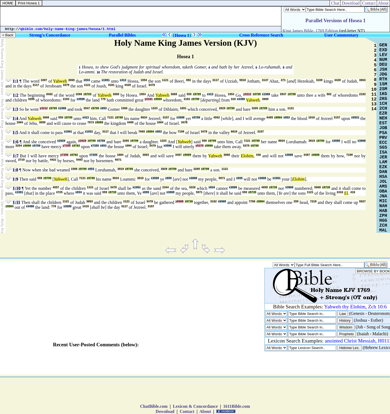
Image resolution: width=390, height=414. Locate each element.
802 (329, 94)
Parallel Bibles (122, 35)
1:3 (15, 109)
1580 (74, 169)
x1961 (106, 80)
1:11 (16, 202)
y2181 (149, 99)
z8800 (158, 99)
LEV (383, 55)
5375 (246, 145)
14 (373, 109)
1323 (154, 108)
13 (373, 104)
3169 (319, 80)
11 (373, 94)
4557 (56, 187)
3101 (111, 85)
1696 (79, 94)
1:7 (15, 156)
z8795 (320, 140)
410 (352, 192)
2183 (362, 94)
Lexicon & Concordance (195, 406)
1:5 (15, 132)
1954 (144, 80)
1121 (165, 80)
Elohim (247, 156)
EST (383, 123)
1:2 (15, 95)
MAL (383, 230)
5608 (317, 187)
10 (98, 72)
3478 (151, 85)
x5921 (355, 117)
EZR (383, 113)
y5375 (200, 145)
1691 (183, 108)
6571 (118, 159)
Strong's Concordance (49, 35)
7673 (90, 122)
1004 (20, 122)
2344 (165, 187)
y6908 (180, 201)
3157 (165, 117)
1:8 (15, 170)
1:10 (16, 188)
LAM (383, 162)
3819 (311, 140)
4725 (59, 192)
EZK (383, 167)
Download (350, 3)
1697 (44, 80)
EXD (383, 50)
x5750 (196, 117)
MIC (383, 201)
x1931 (89, 131)
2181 (187, 99)
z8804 (278, 117)
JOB (383, 128)
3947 (283, 94)
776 (103, 99)
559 (189, 94)
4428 (337, 80)
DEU (383, 64)
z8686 (27, 145)
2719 (21, 159)
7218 (313, 201)
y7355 (67, 145)
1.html (109, 29)
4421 (53, 159)
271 (283, 80)
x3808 (362, 140)
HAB (383, 210)
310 (233, 99)
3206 (31, 99)
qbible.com (31, 29)
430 (258, 155)
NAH (383, 206)
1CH (383, 103)
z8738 (189, 201)
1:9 (15, 179)
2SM (383, 89)
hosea (95, 29)
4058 (264, 187)
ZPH (383, 215)
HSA (383, 176)
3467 (178, 155)
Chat (335, 3)
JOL (383, 181)
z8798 (257, 94)
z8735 (273, 187)
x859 (168, 178)
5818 (242, 80)
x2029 (61, 140)
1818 (311, 117)
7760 (252, 201)
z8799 (197, 94)
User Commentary (341, 35)
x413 (123, 80)
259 (296, 201)
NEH (383, 118)
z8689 (99, 122)
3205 (255, 108)
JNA (383, 196)
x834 (86, 80)
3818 (140, 178)
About (383, 3)
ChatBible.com (154, 406)
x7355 (95, 145)
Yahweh (60, 81)
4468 (130, 122)
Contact (369, 3)
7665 (141, 131)
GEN (383, 45)
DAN (383, 171)
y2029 (82, 140)
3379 (66, 85)
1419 (85, 206)
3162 (213, 201)
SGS (383, 147)
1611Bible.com (236, 406)
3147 (265, 80)
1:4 (15, 118)
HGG (383, 220)
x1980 (266, 94)
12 (373, 99)
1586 (124, 108)
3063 (362, 80)
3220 (192, 187)
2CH (383, 108)
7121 (110, 117)
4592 (216, 117)
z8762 (76, 145)
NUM (383, 59)
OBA (383, 191)
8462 (49, 94)
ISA (383, 152)
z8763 (87, 94)
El (346, 193)
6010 (234, 131)
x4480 (241, 99)
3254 (18, 145)
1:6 (15, 141)
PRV (383, 137)
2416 (340, 192)
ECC (383, 142)
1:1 (15, 81)
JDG (383, 74)
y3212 (247, 94)
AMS (383, 186)
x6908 (222, 201)
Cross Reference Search (261, 35)
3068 (71, 80)
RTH (383, 79)
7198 (181, 131)
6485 (269, 117)
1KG (383, 94)
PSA (383, 133)
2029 (222, 108)
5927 (362, 201)
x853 (103, 108)
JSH (383, 69)
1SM (383, 84)
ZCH (383, 225)
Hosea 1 (182, 35)
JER (383, 157)
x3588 (81, 99)
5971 (222, 178)
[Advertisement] (140, 16)
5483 (79, 159)
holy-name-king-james (65, 29)
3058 (42, 122)
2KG (383, 98)
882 (188, 80)
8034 (144, 117)
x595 (239, 178)
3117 (215, 80)
